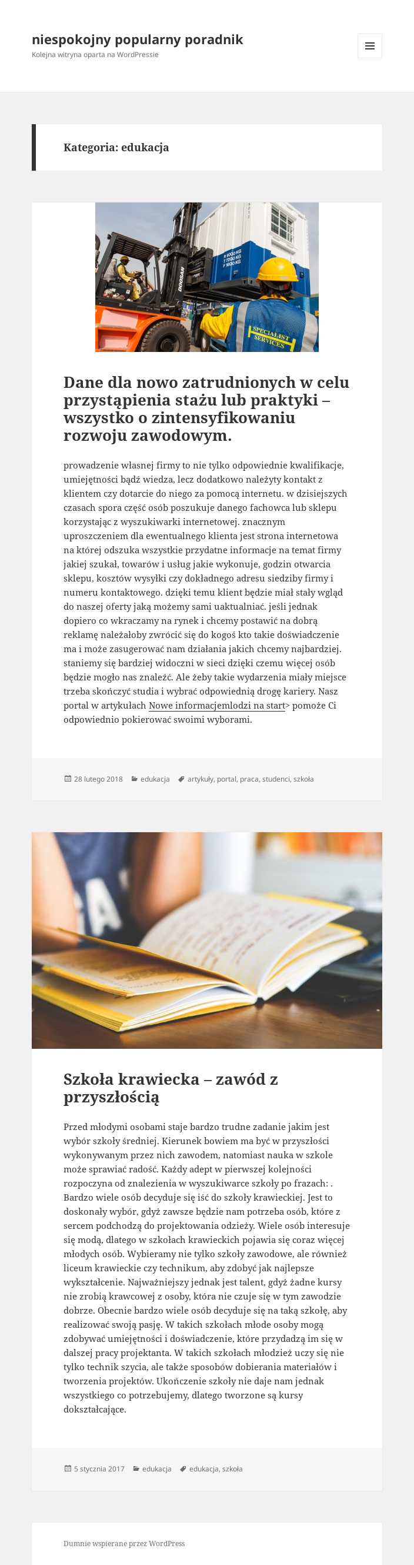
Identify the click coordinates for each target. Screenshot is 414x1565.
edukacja (155, 779)
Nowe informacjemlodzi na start (217, 705)
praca (249, 779)
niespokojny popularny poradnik (137, 39)
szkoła (303, 779)
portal (226, 779)
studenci (276, 779)
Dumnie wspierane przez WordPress (124, 1544)
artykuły (200, 779)
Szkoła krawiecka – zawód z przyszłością (171, 1087)
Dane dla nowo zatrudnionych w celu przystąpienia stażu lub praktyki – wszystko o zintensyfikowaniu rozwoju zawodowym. (206, 408)
